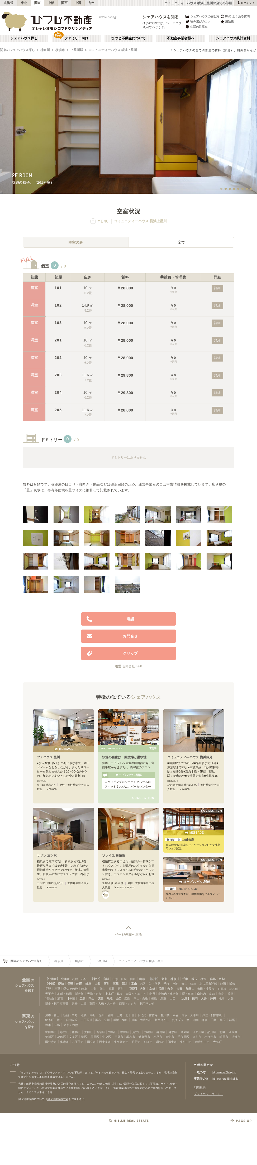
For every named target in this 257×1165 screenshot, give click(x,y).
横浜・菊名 (120, 1019)
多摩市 (64, 1041)
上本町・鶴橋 (113, 993)
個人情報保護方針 (57, 1099)
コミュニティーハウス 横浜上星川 (113, 50)
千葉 (185, 979)
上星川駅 (76, 50)
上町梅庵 (179, 840)
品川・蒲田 (106, 1015)
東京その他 (70, 1025)
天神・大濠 (79, 1003)
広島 (82, 998)
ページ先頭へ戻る (128, 934)
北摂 (152, 993)
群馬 (213, 979)
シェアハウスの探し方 (202, 16)
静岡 (79, 983)
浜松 (232, 983)
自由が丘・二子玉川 (79, 1019)
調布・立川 (102, 1019)
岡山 (91, 998)
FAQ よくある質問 (235, 16)
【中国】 (72, 998)
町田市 (224, 1036)
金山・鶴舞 (189, 983)
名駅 (142, 983)
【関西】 (133, 988)
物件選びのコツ (198, 22)
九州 (91, 3)
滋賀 (179, 988)
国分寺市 (51, 1041)
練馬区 (160, 1032)
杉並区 (64, 1032)
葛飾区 (61, 1036)
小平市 (158, 1036)
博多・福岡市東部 (56, 1003)
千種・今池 (171, 983)
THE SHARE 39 (181, 889)
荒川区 (49, 1036)
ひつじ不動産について (128, 38)
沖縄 (213, 998)
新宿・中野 (70, 1015)
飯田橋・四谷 (169, 1015)
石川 (107, 983)
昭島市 (160, 1041)
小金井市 (210, 1036)
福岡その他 (147, 1003)
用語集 (227, 22)
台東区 (184, 1032)
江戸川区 (198, 1032)
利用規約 (200, 1087)
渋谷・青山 (52, 1015)
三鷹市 (119, 1036)
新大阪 (79, 993)
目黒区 (172, 1032)
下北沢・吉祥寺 (147, 1015)
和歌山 (190, 988)
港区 (84, 1036)
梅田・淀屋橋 (206, 988)
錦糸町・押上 (54, 1019)
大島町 (217, 1041)
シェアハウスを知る (160, 17)
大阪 (143, 988)
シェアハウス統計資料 (233, 38)
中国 (78, 3)
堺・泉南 (188, 993)
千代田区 (183, 1036)
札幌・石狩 (79, 979)
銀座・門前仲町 (212, 1015)
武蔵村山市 (202, 1041)
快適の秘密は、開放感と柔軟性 (124, 757)
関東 (37, 3)
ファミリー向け (76, 38)
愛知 (61, 983)
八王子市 (78, 1041)
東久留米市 (121, 1041)
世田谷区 (51, 1032)
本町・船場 (64, 993)
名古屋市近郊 (208, 983)
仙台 (133, 979)
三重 (116, 983)
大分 (204, 998)
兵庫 (161, 988)
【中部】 (51, 983)
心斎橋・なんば (228, 988)
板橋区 (76, 1032)
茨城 (222, 979)
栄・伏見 (154, 983)
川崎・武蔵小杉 (141, 1019)
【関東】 (154, 979)
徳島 (100, 998)
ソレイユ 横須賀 (113, 855)
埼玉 (194, 979)
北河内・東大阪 (168, 993)
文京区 (73, 1036)
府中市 (169, 1036)
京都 (152, 988)
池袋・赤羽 (88, 1015)
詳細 (217, 288)
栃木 (203, 979)
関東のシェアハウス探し (17, 50)
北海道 (9, 3)
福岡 (195, 998)
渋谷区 (148, 1032)
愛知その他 (70, 988)
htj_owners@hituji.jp (225, 1078)
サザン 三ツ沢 (47, 855)
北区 (222, 1032)
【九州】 (185, 998)
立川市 (197, 1036)
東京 (164, 979)
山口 (119, 998)
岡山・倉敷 (141, 998)
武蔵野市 (144, 1036)
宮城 (106, 979)
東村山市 (186, 1041)
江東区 (233, 1032)
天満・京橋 (94, 993)
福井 (125, 983)
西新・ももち (127, 1003)
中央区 (106, 1036)
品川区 (211, 1032)
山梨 (98, 983)
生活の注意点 (196, 27)
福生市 (172, 1041)
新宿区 (100, 1032)
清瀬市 (236, 1036)
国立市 (91, 1041)
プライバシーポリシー (208, 1093)
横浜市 (60, 50)
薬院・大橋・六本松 (102, 1003)
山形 (115, 979)
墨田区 (95, 1036)
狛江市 (148, 1041)
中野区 (124, 1032)
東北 (24, 3)
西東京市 (105, 1041)
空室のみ (75, 242)
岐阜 (88, 983)
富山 (134, 983)
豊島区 (112, 1032)
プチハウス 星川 (48, 757)
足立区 (136, 1032)
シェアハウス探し (24, 38)
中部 (51, 3)
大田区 (88, 1032)
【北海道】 (52, 979)
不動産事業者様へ (180, 38)
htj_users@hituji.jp (224, 1072)
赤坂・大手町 (190, 1015)
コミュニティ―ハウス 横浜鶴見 (189, 757)
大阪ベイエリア (136, 993)
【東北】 (96, 979)
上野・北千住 (125, 1015)
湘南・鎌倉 (200, 1019)
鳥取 (110, 998)
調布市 (130, 1036)
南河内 (201, 993)
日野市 (136, 1041)
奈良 (170, 988)
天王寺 (49, 993)
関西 (64, 3)
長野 (70, 983)
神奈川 (45, 50)
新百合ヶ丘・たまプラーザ (172, 1019)
